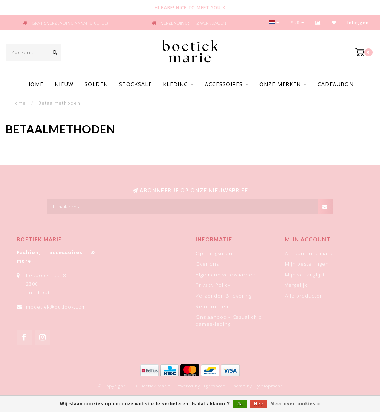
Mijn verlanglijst (305, 274)
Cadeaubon (336, 84)
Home (34, 84)
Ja (240, 403)
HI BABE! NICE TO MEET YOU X (190, 7)
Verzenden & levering (224, 295)
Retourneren (212, 306)
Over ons (207, 263)
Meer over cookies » (295, 403)
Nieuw (64, 84)
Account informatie (309, 253)
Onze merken (280, 84)
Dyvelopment (267, 386)
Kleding (175, 84)
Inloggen (358, 22)
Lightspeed (214, 386)
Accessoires (224, 84)
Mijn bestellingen (307, 263)
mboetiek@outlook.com (56, 307)
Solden (96, 84)
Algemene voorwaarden (226, 274)
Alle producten (304, 295)
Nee (258, 403)
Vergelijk (296, 285)
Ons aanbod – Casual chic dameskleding (229, 320)
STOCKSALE (135, 84)
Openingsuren (214, 253)
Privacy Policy (213, 285)
